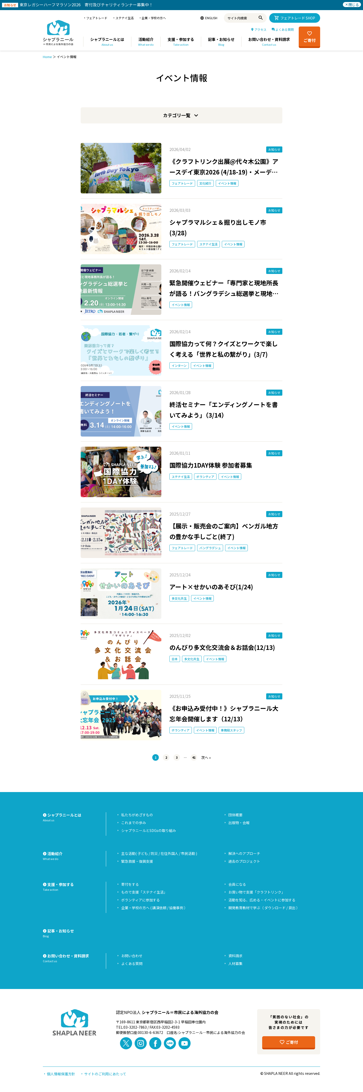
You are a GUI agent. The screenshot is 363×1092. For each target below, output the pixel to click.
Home (47, 56)
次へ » (206, 757)
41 (194, 757)
